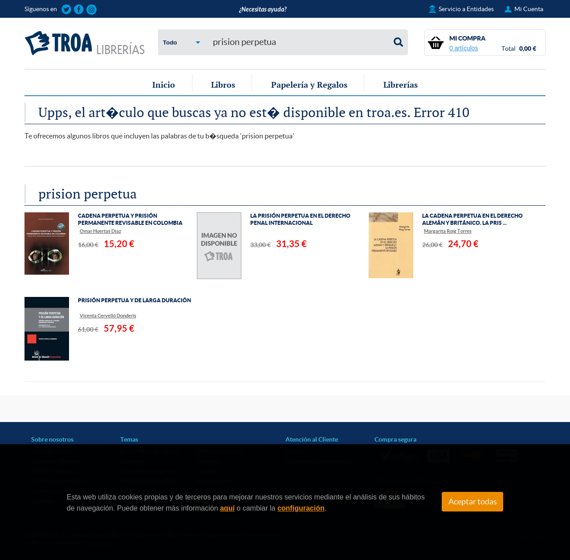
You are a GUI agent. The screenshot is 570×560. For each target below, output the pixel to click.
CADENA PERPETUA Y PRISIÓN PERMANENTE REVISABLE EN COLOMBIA (130, 219)
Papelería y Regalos (309, 84)
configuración (301, 508)
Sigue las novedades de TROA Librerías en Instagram (91, 9)
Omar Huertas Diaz (100, 231)
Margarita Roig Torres (448, 231)
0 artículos (463, 48)
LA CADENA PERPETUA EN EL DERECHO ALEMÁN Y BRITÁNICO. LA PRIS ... (472, 219)
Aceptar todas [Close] (472, 501)
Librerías (400, 84)
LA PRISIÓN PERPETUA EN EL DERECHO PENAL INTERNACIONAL (300, 219)
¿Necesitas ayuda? (262, 9)
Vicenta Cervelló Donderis (108, 315)
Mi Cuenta (528, 8)
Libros (223, 84)
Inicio (163, 84)
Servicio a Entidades (466, 8)
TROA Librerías (84, 43)
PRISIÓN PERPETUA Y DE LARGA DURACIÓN (134, 300)
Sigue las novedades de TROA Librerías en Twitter (66, 9)
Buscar (398, 42)
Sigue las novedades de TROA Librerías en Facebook (79, 9)
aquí (227, 508)
